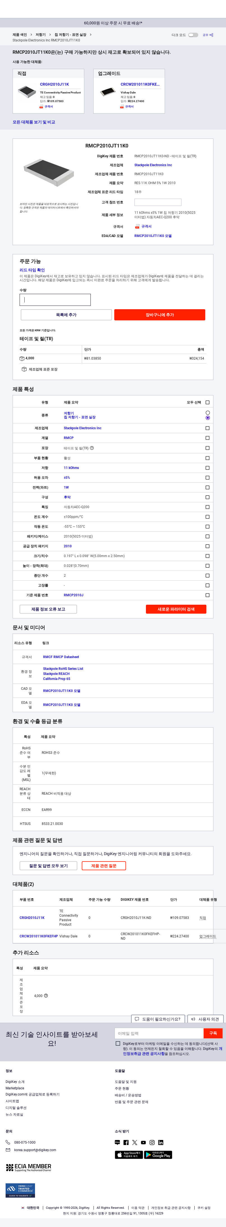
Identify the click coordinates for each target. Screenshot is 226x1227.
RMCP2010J (73, 595)
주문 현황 (122, 1088)
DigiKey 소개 (15, 1082)
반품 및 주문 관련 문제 (131, 1102)
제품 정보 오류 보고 (48, 609)
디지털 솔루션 (16, 1108)
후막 (67, 497)
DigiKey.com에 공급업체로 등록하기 (33, 1094)
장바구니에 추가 (160, 315)
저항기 (41, 35)
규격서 (143, 226)
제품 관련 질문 (104, 866)
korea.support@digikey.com (31, 1150)
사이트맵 (12, 1101)
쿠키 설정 (204, 1208)
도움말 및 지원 (126, 1082)
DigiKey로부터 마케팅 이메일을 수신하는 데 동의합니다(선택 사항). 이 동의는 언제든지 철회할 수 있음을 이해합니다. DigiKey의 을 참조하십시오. (172, 1049)
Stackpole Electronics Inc (153, 165)
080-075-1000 (21, 1143)
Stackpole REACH (56, 674)
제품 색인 (20, 35)
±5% (67, 478)
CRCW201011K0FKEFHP (142, 84)
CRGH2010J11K (54, 84)
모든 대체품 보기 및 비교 (34, 122)
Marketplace (15, 1088)
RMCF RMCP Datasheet (61, 657)
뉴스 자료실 (14, 1114)
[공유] (208, 35)
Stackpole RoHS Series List (63, 669)
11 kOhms (71, 468)
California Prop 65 (56, 679)
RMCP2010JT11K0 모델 (153, 236)
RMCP (69, 438)
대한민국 (30, 1208)
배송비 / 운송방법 (128, 1095)
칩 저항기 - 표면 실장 (70, 35)
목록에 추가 (66, 315)
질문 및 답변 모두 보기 (48, 866)
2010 (68, 546)
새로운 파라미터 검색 (176, 609)
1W (66, 487)
